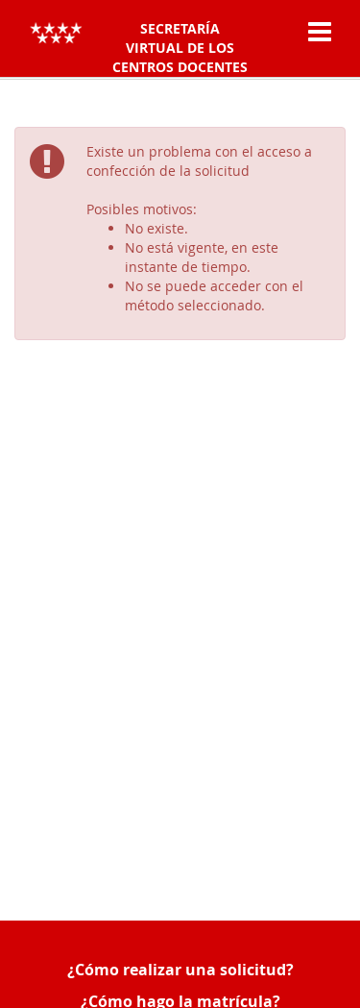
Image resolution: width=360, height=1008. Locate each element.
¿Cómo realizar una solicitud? (180, 969)
